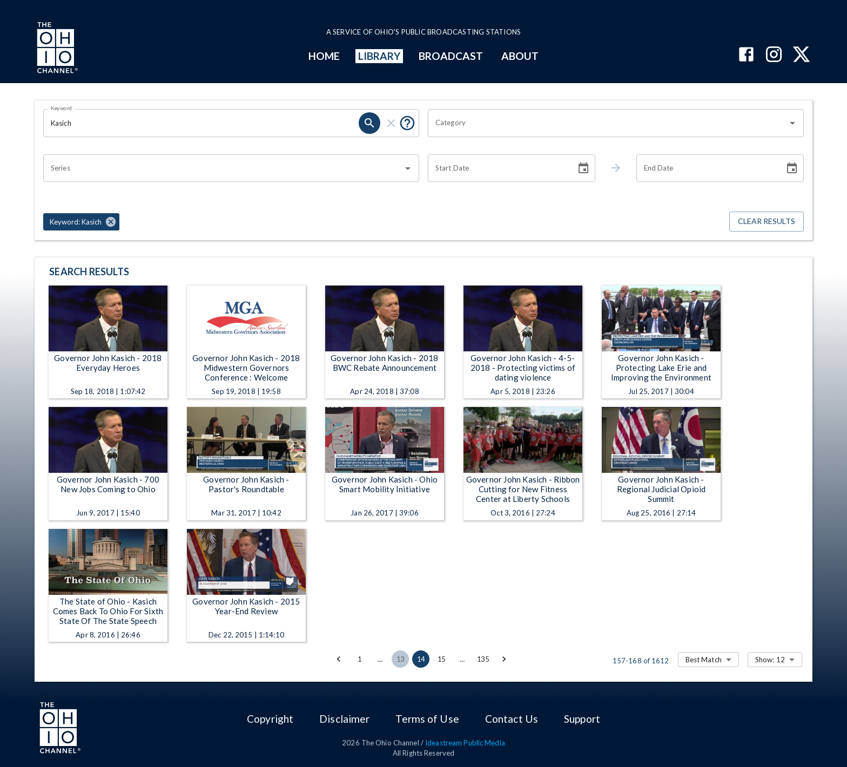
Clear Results (766, 221)
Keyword (61, 108)
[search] (369, 123)
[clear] (391, 123)
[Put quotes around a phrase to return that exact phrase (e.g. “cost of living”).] (407, 123)
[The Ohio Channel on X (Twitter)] (801, 55)
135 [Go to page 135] (483, 659)
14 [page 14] (420, 659)
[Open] (792, 123)
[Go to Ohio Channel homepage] (56, 49)
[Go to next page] (504, 659)
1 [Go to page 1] (359, 659)
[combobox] (608, 123)
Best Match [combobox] (703, 659)
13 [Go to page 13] (400, 659)
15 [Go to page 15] (441, 659)
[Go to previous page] (338, 659)
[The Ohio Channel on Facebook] (746, 55)
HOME (324, 56)
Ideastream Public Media (465, 742)
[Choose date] (583, 168)
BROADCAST (451, 56)
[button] (81, 221)
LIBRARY (379, 56)
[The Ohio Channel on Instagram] (773, 55)
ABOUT (520, 56)
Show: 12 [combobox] (770, 659)
